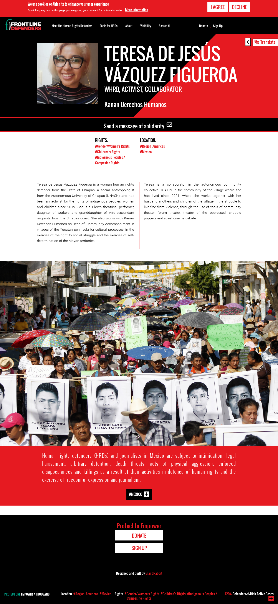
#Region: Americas (153, 146)
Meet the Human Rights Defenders (72, 25)
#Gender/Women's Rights (113, 146)
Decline (239, 6)
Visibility (145, 25)
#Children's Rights (108, 151)
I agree (218, 6)
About (128, 25)
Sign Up (218, 26)
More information (136, 9)
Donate (203, 26)
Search (164, 25)
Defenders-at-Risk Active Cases (249, 593)
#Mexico (146, 151)
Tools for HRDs (108, 25)
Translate (268, 42)
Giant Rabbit (154, 573)
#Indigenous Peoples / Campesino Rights (111, 159)
